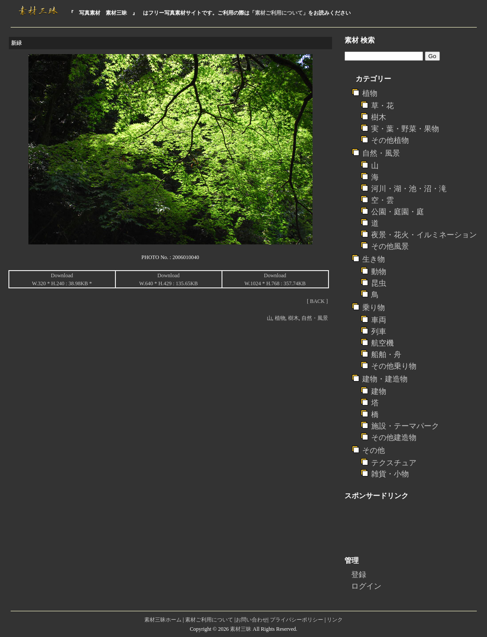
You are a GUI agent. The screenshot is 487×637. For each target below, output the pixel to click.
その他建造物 (393, 437)
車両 (378, 320)
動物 (378, 271)
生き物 (373, 259)
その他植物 (390, 140)
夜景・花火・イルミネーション (424, 235)
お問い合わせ (252, 620)
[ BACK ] (317, 301)
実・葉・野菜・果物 (405, 129)
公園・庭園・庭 (397, 212)
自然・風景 (314, 318)
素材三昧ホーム (163, 620)
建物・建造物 (385, 379)
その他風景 (390, 246)
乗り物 (373, 307)
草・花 (382, 106)
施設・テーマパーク (405, 426)
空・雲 (382, 200)
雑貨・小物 (390, 474)
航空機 (382, 343)
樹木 (293, 318)
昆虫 (378, 283)
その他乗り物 (393, 366)
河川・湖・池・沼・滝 (409, 189)
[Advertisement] (170, 329)
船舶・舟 (386, 354)
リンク (335, 620)
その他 (373, 450)
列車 (378, 331)
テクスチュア (393, 463)
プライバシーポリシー (296, 620)
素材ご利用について (279, 13)
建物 (378, 391)
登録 (358, 574)
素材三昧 (240, 629)
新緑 (16, 43)
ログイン (366, 586)
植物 (280, 318)
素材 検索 (359, 40)
